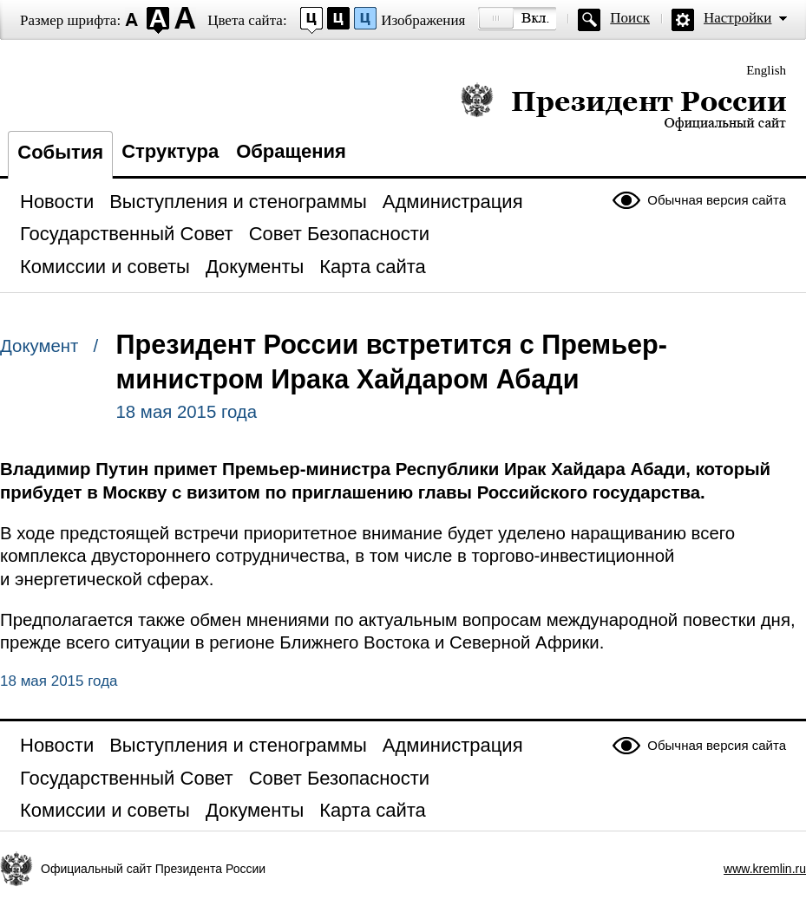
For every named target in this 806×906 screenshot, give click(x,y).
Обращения (291, 151)
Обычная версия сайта (716, 199)
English (766, 70)
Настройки (737, 18)
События (60, 152)
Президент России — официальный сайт (623, 106)
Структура (170, 151)
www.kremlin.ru (765, 869)
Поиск (630, 18)
